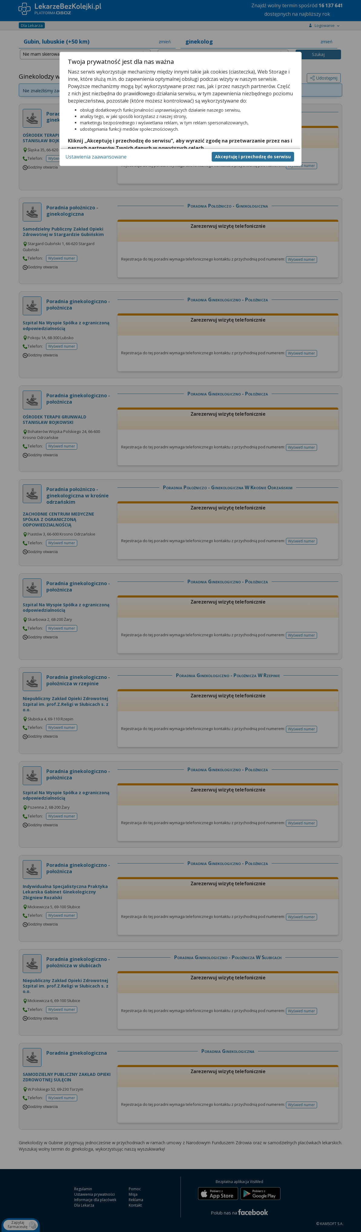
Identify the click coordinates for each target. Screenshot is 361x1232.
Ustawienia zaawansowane (96, 156)
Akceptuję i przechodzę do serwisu (253, 156)
